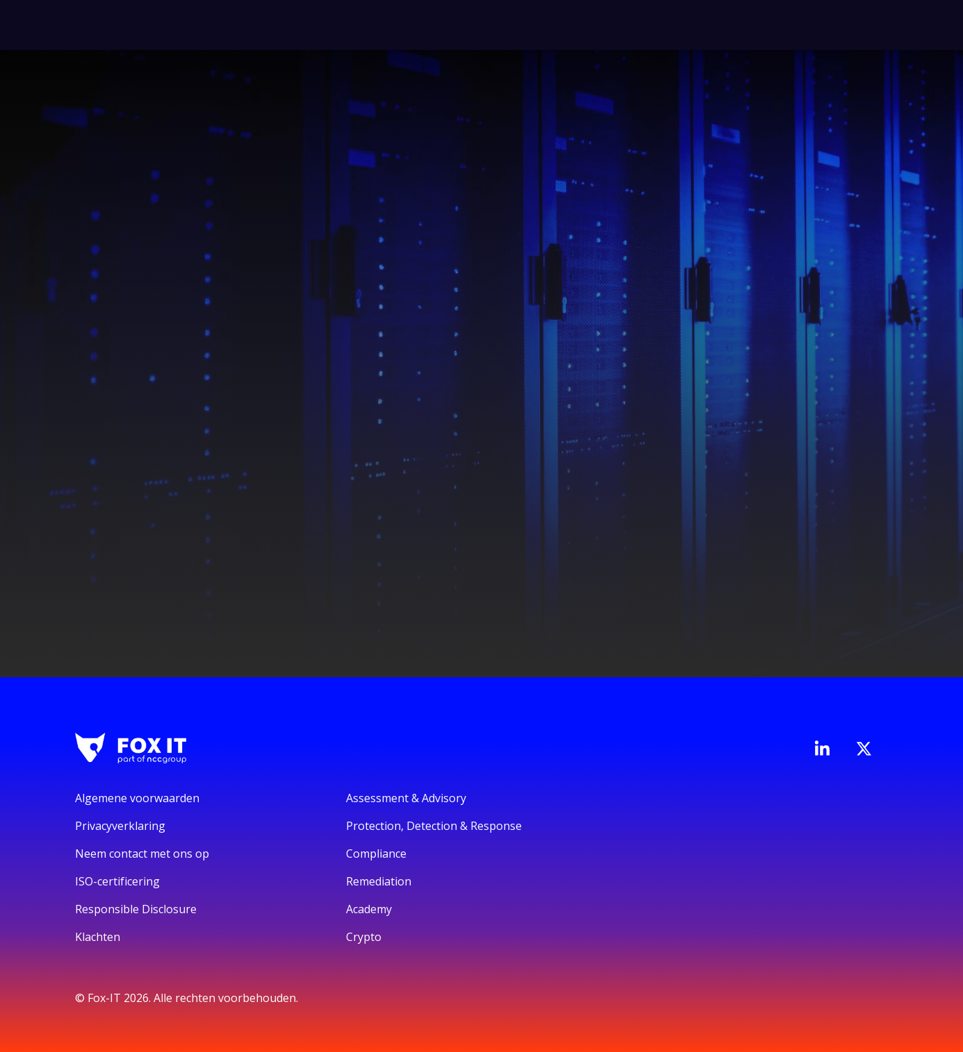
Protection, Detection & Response (434, 825)
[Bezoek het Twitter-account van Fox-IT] (863, 749)
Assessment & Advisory (406, 798)
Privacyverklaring (120, 825)
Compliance (376, 853)
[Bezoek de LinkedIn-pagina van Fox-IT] (822, 748)
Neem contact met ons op (142, 853)
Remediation (378, 881)
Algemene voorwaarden (137, 798)
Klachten (97, 936)
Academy (369, 909)
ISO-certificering (117, 881)
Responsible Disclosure (136, 909)
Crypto (363, 936)
